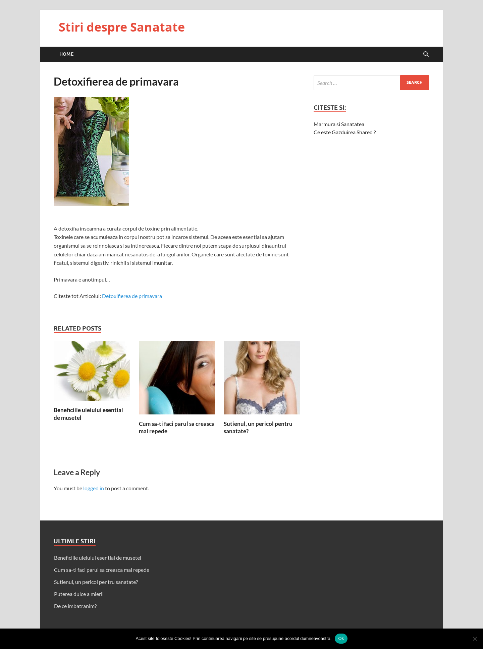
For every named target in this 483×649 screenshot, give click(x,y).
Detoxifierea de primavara (132, 296)
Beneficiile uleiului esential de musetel (97, 557)
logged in (93, 488)
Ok (341, 638)
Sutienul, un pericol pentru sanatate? (96, 582)
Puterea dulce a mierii (79, 594)
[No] (474, 638)
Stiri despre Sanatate (122, 27)
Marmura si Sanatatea (339, 124)
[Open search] (426, 54)
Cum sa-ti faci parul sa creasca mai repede (101, 569)
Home (66, 54)
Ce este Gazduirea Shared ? (345, 132)
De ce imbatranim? (75, 606)
